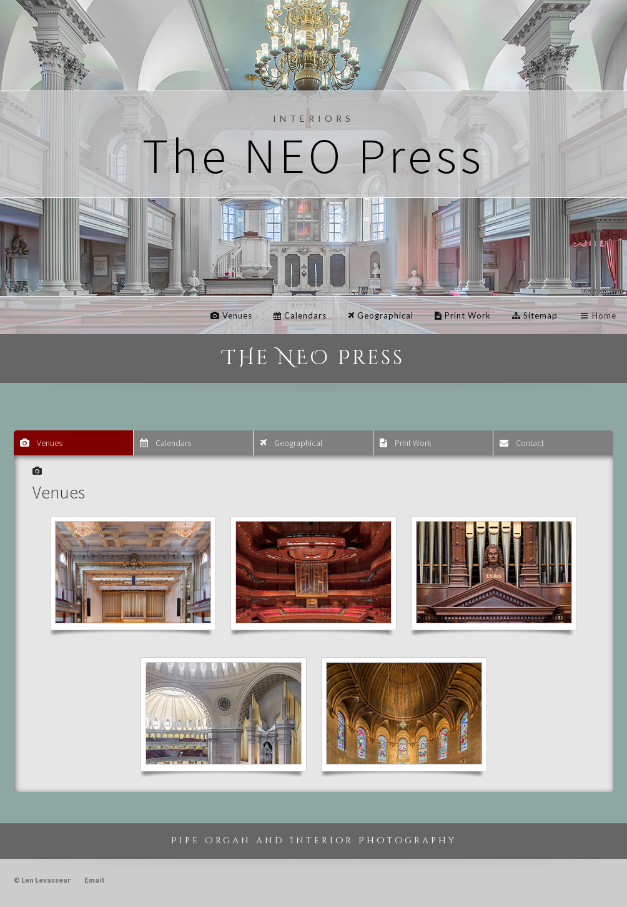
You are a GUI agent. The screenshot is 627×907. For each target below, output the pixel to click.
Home (597, 315)
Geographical (380, 315)
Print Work (463, 315)
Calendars (300, 315)
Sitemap (535, 315)
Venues (231, 315)
